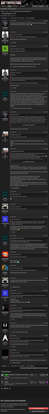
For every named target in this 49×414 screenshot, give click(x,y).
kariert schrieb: (14, 114)
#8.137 (46, 305)
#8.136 (46, 290)
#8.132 (46, 235)
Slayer (6, 382)
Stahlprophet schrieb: (15, 293)
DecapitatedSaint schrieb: (16, 151)
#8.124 (46, 70)
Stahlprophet (42, 375)
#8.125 (46, 91)
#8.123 (46, 46)
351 (17, 384)
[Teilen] (43, 21)
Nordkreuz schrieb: (15, 72)
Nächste (31, 18)
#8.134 (46, 265)
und (16, 287)
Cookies (16, 403)
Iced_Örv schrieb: (15, 219)
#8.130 (46, 204)
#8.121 (46, 20)
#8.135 (46, 278)
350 (14, 384)
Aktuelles (15, 6)
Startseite (4, 6)
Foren (9, 6)
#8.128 (46, 148)
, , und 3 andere (24, 66)
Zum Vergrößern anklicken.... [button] (29, 125)
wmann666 (7, 383)
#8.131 (46, 216)
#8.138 (46, 323)
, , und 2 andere (20, 332)
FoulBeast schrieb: (15, 134)
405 (12, 18)
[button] (18, 6)
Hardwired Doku (29, 244)
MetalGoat (7, 377)
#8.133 (46, 252)
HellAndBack (4, 15)
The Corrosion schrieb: (16, 34)
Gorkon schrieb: (14, 338)
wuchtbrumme (42, 382)
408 (20, 18)
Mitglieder (22, 6)
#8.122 (46, 32)
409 (23, 18)
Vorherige (4, 18)
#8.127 (46, 132)
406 (15, 18)
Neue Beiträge (4, 8)
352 (19, 384)
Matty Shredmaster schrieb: (17, 48)
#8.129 (46, 191)
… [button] (25, 18)
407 (18, 18)
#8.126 (46, 111)
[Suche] (47, 6)
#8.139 (46, 335)
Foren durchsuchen (12, 8)
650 (28, 18)
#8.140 (46, 350)
